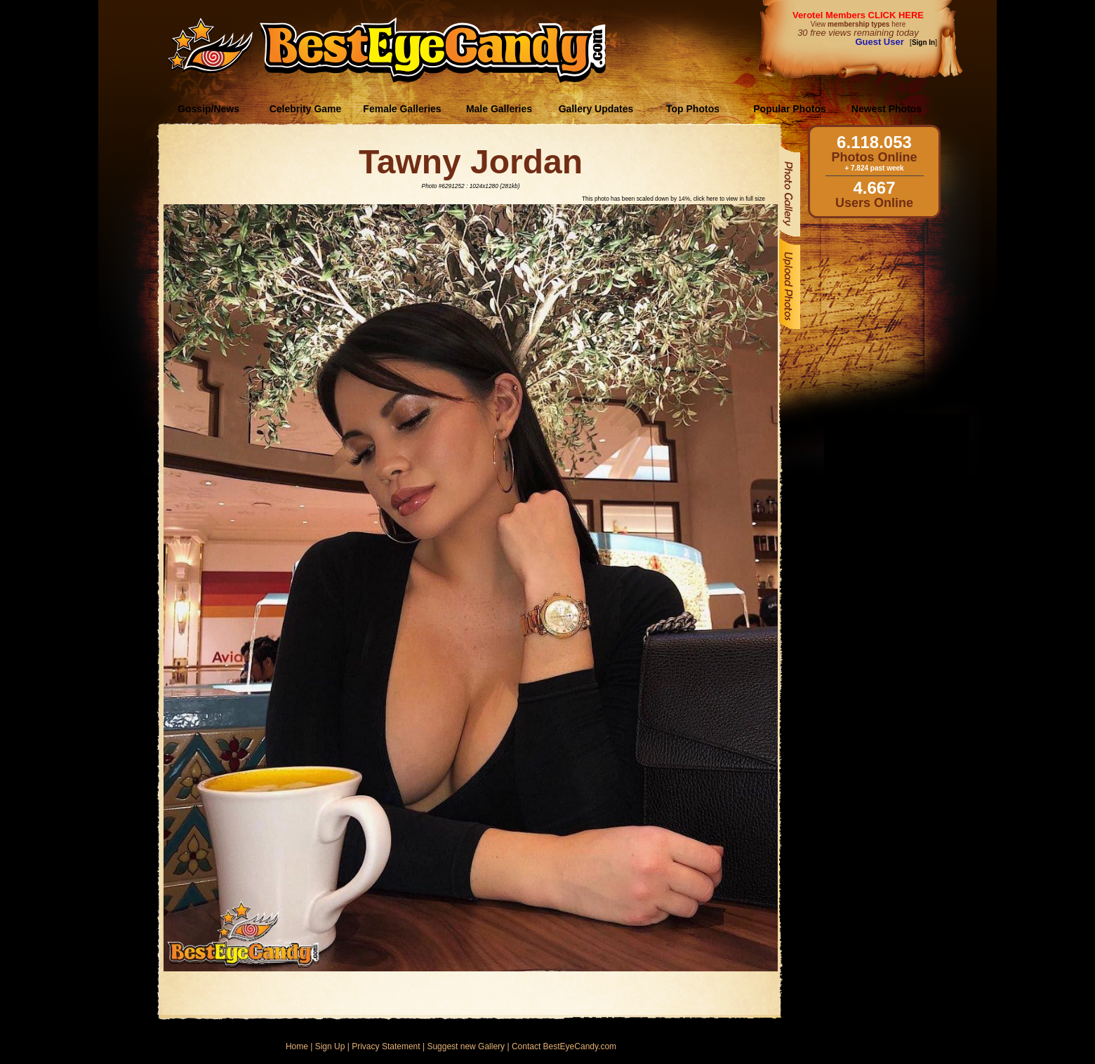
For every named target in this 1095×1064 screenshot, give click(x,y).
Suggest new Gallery (466, 1046)
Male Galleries (499, 108)
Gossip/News (208, 108)
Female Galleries (402, 108)
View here (858, 24)
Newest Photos (886, 108)
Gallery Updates (596, 108)
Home (297, 1046)
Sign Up (330, 1046)
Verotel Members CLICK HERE (858, 15)
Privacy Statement (386, 1046)
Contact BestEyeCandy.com (564, 1046)
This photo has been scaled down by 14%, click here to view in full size (673, 198)
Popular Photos (789, 108)
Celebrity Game (306, 108)
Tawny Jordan (471, 161)
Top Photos (692, 108)
